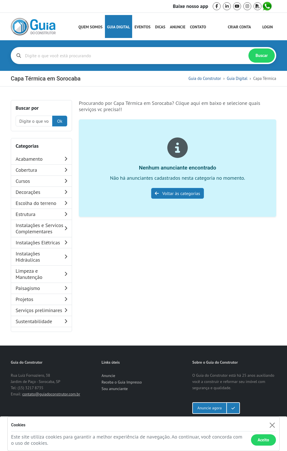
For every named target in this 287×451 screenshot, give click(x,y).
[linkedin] (227, 6)
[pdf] (257, 6)
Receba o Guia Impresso (122, 382)
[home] (33, 26)
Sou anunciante (115, 388)
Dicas (160, 26)
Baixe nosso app (190, 6)
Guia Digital (118, 26)
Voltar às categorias (177, 193)
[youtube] (237, 6)
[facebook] (217, 6)
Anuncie (177, 26)
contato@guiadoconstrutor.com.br (51, 394)
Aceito (263, 439)
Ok (59, 121)
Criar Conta (239, 26)
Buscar (262, 55)
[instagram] (247, 6)
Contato (198, 26)
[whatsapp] (268, 6)
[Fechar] (272, 425)
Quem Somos (91, 26)
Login (267, 26)
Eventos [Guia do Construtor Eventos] (142, 26)
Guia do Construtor (205, 78)
